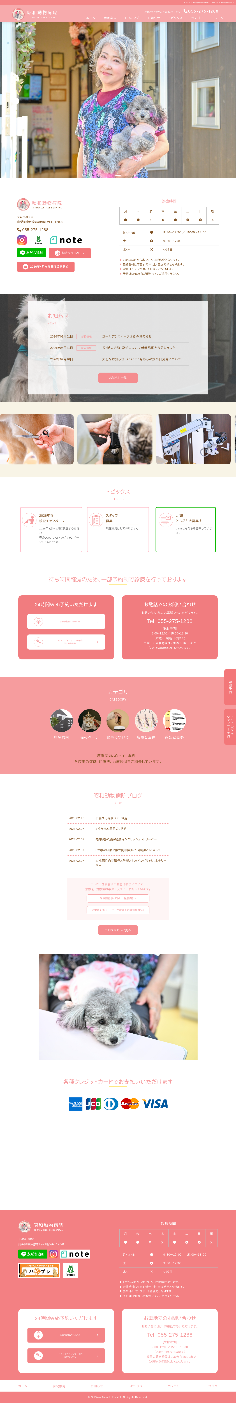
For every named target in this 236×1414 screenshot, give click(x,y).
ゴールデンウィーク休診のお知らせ (127, 336)
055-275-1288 (201, 11)
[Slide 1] (118, 175)
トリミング (132, 18)
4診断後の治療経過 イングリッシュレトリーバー (126, 850)
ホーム (90, 18)
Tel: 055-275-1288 (170, 621)
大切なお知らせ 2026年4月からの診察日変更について (141, 359)
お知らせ (154, 18)
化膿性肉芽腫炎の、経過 (111, 829)
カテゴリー (198, 18)
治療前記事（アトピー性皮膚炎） (118, 909)
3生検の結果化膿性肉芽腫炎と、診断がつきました (128, 861)
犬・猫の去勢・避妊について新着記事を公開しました (139, 347)
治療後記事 (118, 921)
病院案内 (110, 18)
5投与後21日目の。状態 (111, 839)
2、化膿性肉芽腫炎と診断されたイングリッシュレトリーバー (131, 874)
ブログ (219, 18)
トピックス (175, 18)
